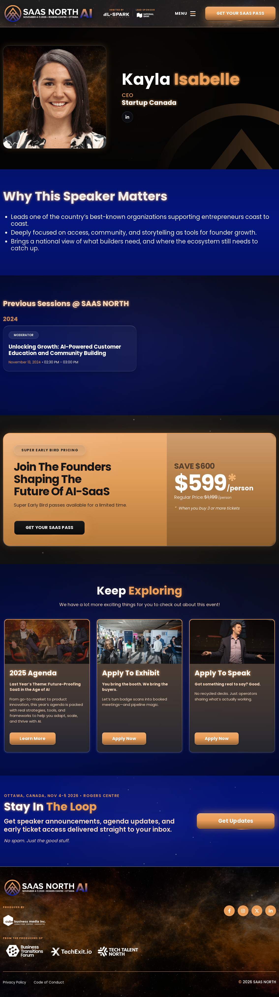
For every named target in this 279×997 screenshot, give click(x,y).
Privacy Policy (14, 982)
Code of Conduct (49, 982)
